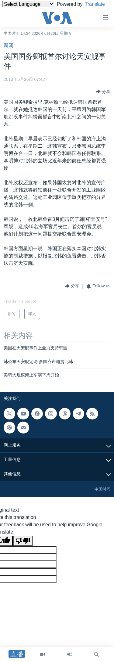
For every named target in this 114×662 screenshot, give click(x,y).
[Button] (103, 91)
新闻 (8, 45)
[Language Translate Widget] (28, 4)
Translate (18, 11)
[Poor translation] (23, 541)
